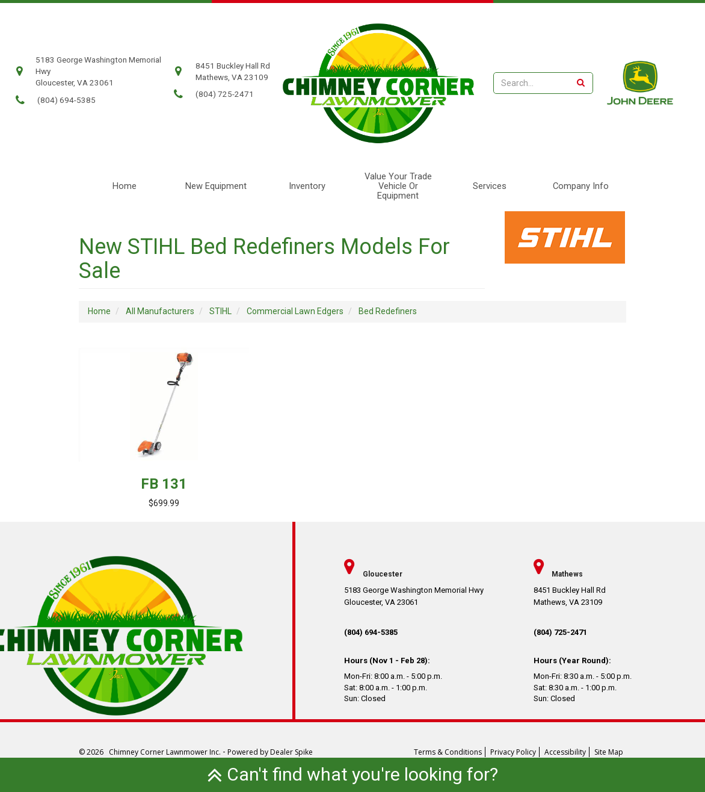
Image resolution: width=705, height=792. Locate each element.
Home (124, 186)
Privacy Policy (513, 752)
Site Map (608, 752)
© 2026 (94, 752)
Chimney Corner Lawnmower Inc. (166, 752)
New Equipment (216, 186)
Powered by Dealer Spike (270, 752)
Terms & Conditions (448, 752)
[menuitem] (580, 185)
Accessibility (565, 752)
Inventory (307, 186)
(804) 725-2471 (224, 94)
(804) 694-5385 (66, 100)
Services (489, 186)
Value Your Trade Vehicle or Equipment (398, 186)
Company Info (581, 186)
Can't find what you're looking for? (352, 774)
